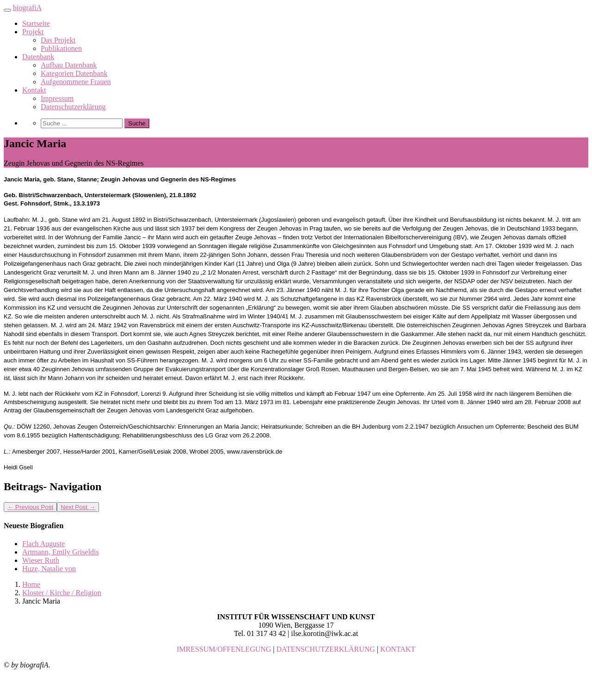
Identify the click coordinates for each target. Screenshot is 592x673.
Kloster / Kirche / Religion (61, 593)
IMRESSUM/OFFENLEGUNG (224, 649)
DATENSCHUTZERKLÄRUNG (326, 649)
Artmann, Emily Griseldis (60, 552)
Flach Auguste (43, 544)
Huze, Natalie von (49, 569)
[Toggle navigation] (7, 10)
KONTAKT (397, 649)
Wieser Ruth (40, 560)
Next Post (78, 507)
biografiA (27, 8)
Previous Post (30, 507)
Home (31, 584)
